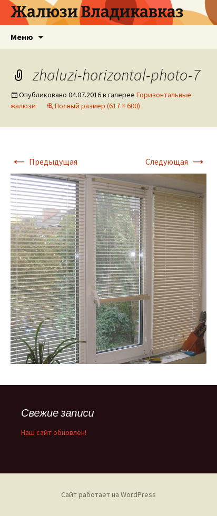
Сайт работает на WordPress (108, 494)
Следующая (175, 161)
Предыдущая (44, 161)
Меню (22, 37)
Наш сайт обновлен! (53, 432)
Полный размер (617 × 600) (97, 105)
